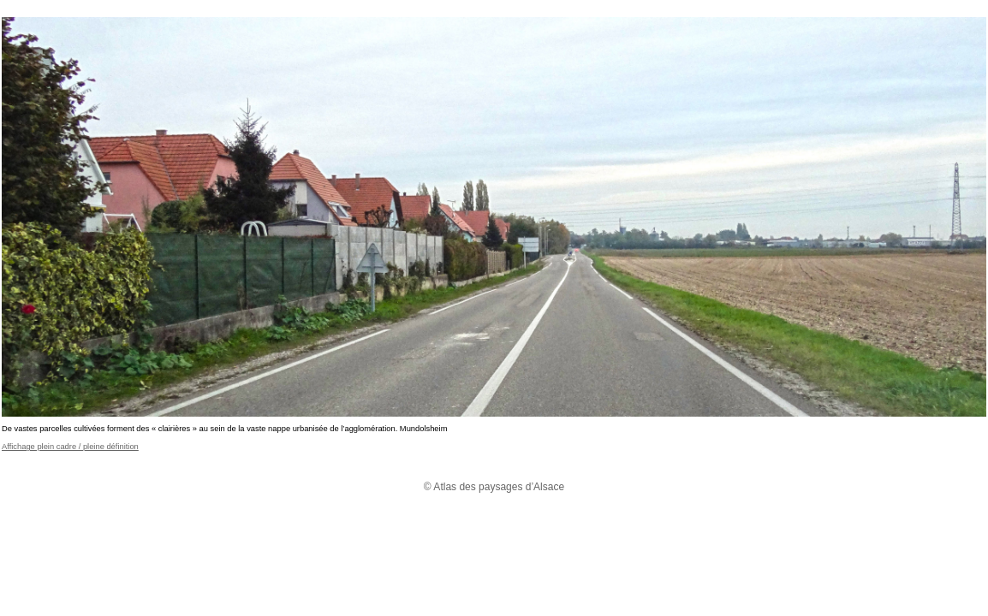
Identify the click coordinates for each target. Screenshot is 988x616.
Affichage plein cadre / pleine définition (70, 446)
